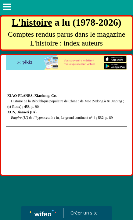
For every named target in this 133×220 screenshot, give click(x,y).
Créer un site (84, 213)
